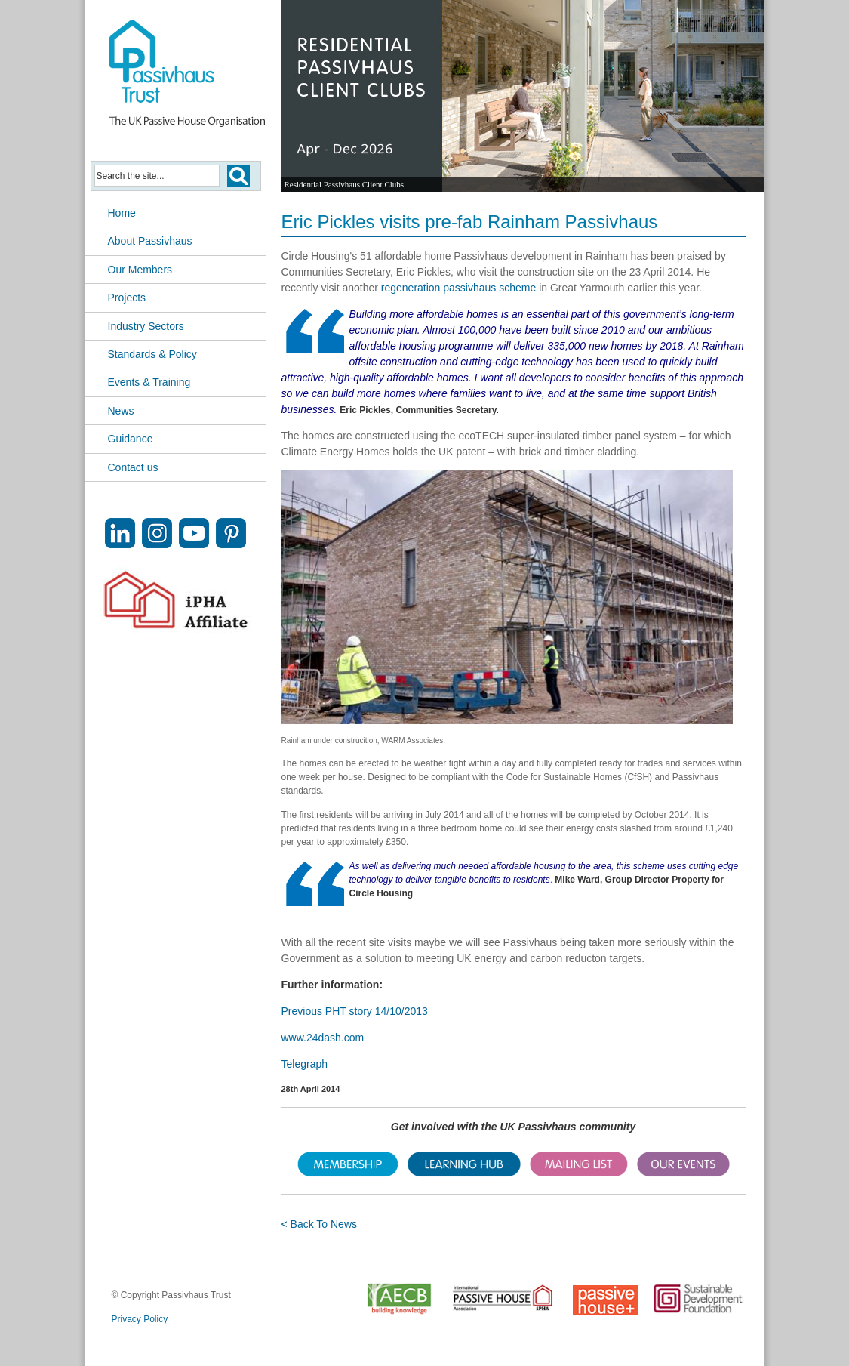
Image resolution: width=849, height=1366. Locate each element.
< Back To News (319, 1224)
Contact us (133, 467)
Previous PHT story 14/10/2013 (354, 1011)
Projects (127, 297)
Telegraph (304, 1064)
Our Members (140, 270)
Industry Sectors (146, 326)
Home (122, 213)
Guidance (130, 439)
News (121, 411)
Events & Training (149, 382)
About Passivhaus (150, 241)
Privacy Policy (140, 1319)
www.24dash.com (323, 1037)
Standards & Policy (152, 354)
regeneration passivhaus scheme (458, 288)
